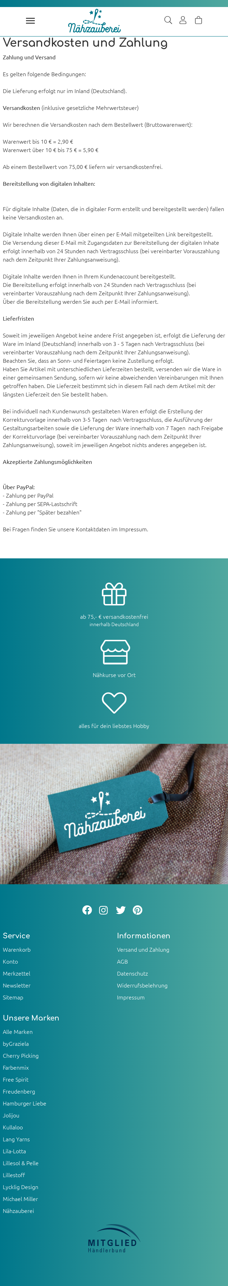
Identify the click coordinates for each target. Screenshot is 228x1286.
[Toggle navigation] (30, 20)
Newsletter (17, 985)
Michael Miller (20, 1198)
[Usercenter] (183, 20)
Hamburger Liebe (24, 1103)
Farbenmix (16, 1067)
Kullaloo (13, 1127)
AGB (122, 961)
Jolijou (11, 1115)
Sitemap (13, 997)
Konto (10, 961)
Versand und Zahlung (143, 949)
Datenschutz (132, 973)
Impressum (131, 997)
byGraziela (16, 1043)
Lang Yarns (16, 1139)
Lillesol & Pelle (21, 1163)
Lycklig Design (20, 1186)
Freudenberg (19, 1091)
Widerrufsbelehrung (142, 985)
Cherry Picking (21, 1055)
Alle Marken (18, 1031)
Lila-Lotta (14, 1151)
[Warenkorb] (198, 20)
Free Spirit (15, 1079)
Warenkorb (17, 949)
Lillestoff (14, 1175)
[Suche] (168, 20)
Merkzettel (16, 973)
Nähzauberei (18, 1210)
